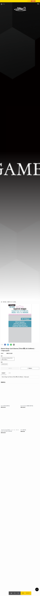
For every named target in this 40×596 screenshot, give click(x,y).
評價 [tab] (9, 373)
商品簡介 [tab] (4, 373)
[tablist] (20, 373)
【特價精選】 (33, 1)
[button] (5, 345)
